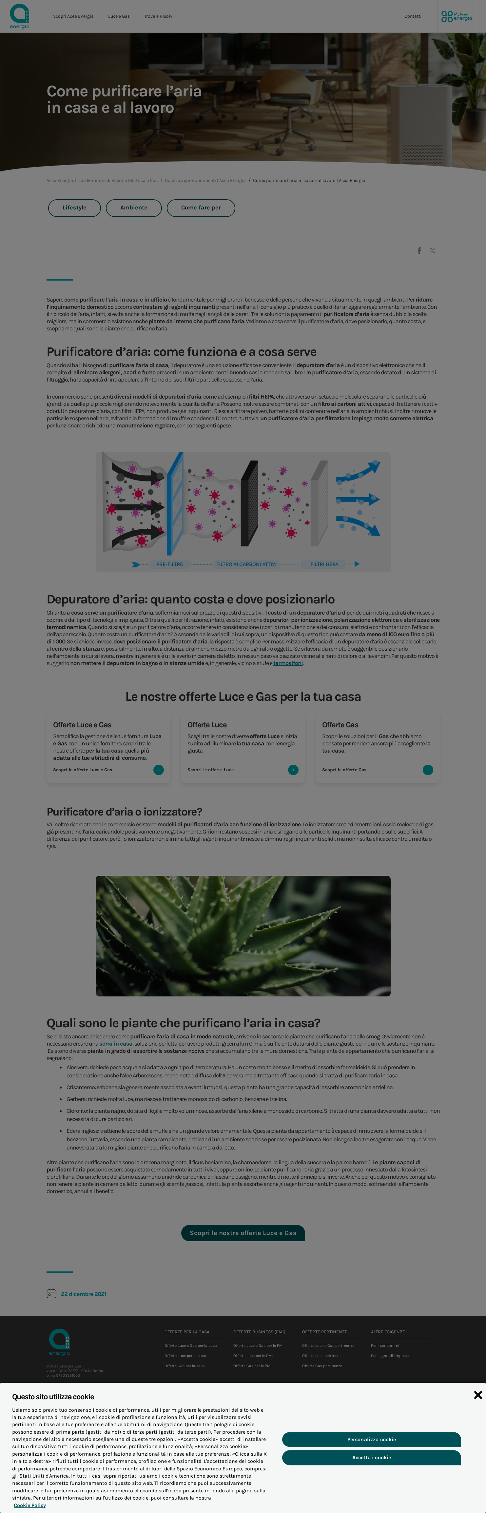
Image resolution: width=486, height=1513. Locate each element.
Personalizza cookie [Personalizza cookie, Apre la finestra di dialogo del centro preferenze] (371, 1446)
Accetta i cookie (371, 1464)
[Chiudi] (478, 1402)
